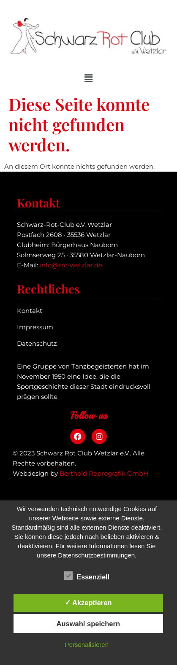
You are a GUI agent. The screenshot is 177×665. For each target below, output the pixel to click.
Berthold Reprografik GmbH (104, 473)
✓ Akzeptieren (88, 602)
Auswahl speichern (88, 623)
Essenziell (86, 576)
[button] (88, 78)
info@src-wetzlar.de (71, 265)
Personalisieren (87, 644)
